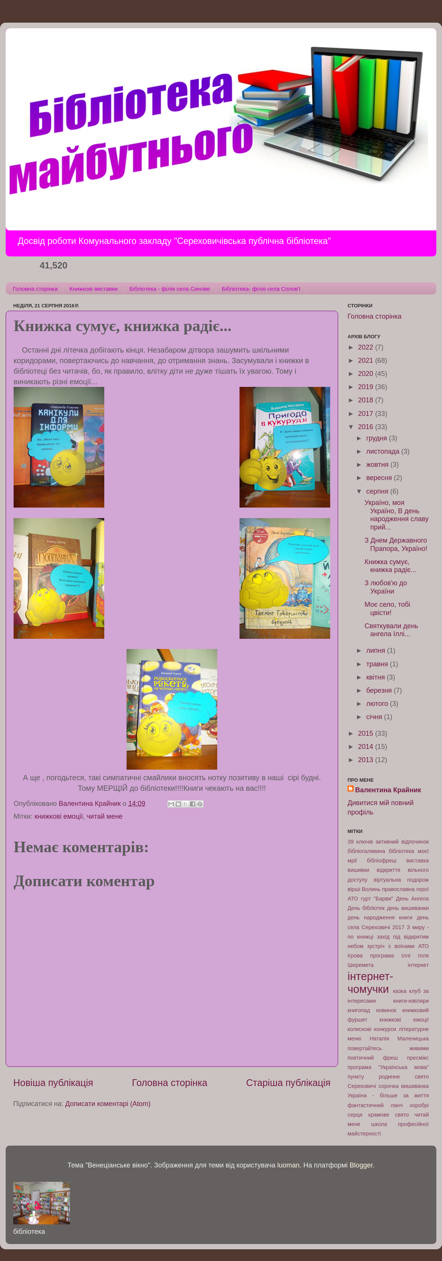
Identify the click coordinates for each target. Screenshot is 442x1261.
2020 (366, 373)
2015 (366, 733)
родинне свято (404, 1077)
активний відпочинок (402, 842)
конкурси (385, 1029)
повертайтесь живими (388, 1048)
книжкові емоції (58, 816)
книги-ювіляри (411, 1001)
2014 (366, 746)
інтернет (418, 965)
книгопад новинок (372, 1010)
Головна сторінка (35, 288)
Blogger (360, 1165)
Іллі (406, 956)
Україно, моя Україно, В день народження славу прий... (396, 515)
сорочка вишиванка (404, 1086)
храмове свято (388, 1115)
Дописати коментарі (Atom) (108, 1104)
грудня (377, 438)
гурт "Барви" (377, 899)
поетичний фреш (373, 1058)
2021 (366, 360)
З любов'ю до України (386, 587)
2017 (366, 413)
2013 (366, 760)
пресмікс (418, 1058)
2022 (366, 347)
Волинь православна (388, 889)
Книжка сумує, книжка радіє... (390, 566)
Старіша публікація (288, 1082)
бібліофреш (381, 861)
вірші (354, 889)
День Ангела (412, 899)
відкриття (388, 870)
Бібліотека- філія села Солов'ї (261, 288)
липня (376, 650)
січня (375, 717)
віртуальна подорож (401, 880)
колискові (359, 1029)
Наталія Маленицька (399, 1038)
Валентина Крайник (388, 790)
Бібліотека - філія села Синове (169, 288)
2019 (366, 387)
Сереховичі (362, 1086)
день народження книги (380, 917)
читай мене (104, 816)
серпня (378, 491)
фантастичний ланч (375, 1105)
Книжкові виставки (94, 288)
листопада (383, 451)
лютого (378, 703)
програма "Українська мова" (388, 1067)
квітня (376, 677)
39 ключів (360, 842)
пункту (356, 1077)
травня (378, 664)
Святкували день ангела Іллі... (391, 630)
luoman (288, 1165)
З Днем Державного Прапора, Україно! (396, 544)
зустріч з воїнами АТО (398, 946)
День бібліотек (366, 908)
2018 (366, 400)
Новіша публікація (53, 1082)
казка (399, 991)
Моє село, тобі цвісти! (387, 609)
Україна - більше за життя (388, 1095)
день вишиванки (408, 908)
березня (380, 690)
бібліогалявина (366, 851)
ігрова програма (371, 956)
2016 (366, 427)
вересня (380, 478)
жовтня (378, 464)
